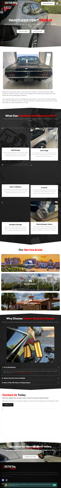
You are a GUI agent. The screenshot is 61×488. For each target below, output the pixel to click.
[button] (57, 3)
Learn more (17, 485)
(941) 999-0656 (17, 372)
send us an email (27, 372)
